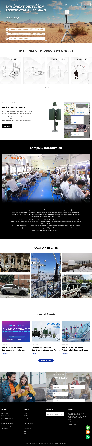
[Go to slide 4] (46, 40)
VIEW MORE (6, 74)
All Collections (4, 428)
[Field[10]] (77, 387)
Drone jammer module (7, 418)
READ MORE (5, 353)
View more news (46, 360)
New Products (4, 413)
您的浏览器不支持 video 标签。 (46, 179)
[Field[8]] (60, 387)
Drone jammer (5, 416)
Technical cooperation (29, 426)
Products (23, 5)
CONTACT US (86, 5)
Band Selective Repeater (7, 426)
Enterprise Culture (28, 423)
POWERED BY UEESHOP (60, 443)
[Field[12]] (60, 394)
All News (38, 5)
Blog (25, 431)
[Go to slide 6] (49, 40)
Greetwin (27, 409)
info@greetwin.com (73, 422)
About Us (46, 5)
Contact (31, 5)
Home (16, 5)
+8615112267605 (72, 424)
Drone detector (5, 421)
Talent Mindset (27, 421)
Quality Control (27, 428)
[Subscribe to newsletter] (61, 414)
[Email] (52, 414)
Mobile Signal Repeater (7, 423)
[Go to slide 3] (45, 40)
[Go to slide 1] (42, 40)
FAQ (25, 434)
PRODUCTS (5, 409)
